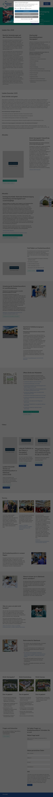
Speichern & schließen (26, 14)
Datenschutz (36, 21)
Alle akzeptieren (26, 11)
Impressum (32, 21)
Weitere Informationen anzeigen (26, 19)
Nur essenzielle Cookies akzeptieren (26, 16)
